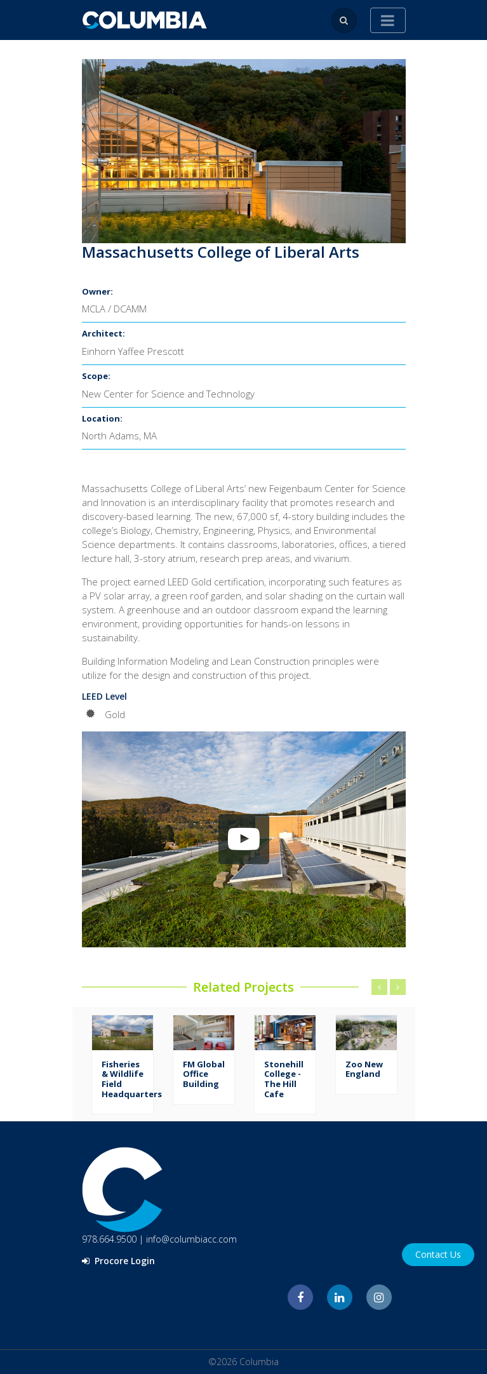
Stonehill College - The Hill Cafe (284, 1079)
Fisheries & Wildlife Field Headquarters (132, 1079)
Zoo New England (364, 1069)
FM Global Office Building (204, 1074)
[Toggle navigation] (388, 20)
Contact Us (438, 1254)
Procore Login (118, 1261)
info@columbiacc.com (191, 1239)
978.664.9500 (109, 1239)
